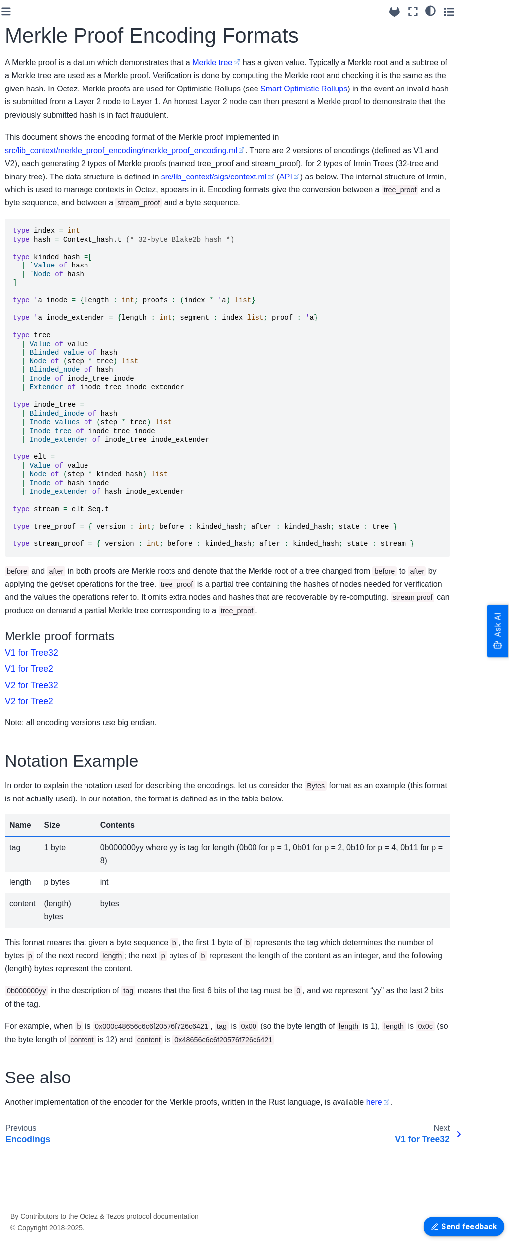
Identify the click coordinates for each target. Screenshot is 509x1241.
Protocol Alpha (36, 822)
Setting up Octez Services (39, 43)
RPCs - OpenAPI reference (40, 627)
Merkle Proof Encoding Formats (44, 1048)
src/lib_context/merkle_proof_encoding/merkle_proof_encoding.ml (234, 163)
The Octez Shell (38, 321)
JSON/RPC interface (46, 589)
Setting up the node (44, 188)
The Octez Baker (40, 337)
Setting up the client (44, 173)
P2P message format (46, 396)
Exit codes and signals (48, 252)
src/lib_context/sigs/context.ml (171, 202)
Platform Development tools (42, 1004)
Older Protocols (37, 838)
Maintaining (31, 967)
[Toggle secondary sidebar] (492, 11)
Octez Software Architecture (37, 299)
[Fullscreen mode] (455, 11)
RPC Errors (31, 605)
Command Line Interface (52, 412)
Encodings (29, 1026)
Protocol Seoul (36, 791)
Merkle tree (325, 62)
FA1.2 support (35, 220)
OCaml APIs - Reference (52, 1132)
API (242, 202)
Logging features (39, 236)
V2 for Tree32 (42, 1101)
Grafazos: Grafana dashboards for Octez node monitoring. (47, 1186)
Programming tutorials (34, 901)
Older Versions (36, 721)
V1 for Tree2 (40, 1085)
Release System (39, 674)
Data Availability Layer (38, 358)
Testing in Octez (38, 951)
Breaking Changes (42, 131)
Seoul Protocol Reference (36, 487)
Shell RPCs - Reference (51, 428)
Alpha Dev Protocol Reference (43, 542)
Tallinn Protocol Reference (37, 514)
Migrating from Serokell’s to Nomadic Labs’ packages (52, 76)
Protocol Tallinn (37, 806)
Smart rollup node (41, 380)
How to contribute (41, 880)
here (126, 1155)
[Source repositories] (437, 12)
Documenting (34, 982)
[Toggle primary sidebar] (119, 11)
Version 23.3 (33, 690)
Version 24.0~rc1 (40, 706)
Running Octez (36, 21)
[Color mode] (473, 10)
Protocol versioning (43, 775)
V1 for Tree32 (42, 1069)
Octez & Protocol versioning (40, 109)
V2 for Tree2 (40, 1117)
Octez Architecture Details (42, 929)
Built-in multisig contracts (52, 204)
